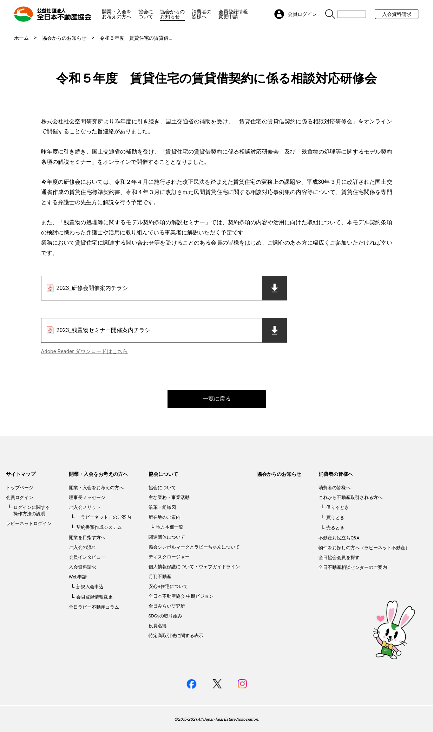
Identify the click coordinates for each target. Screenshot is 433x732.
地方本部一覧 (169, 527)
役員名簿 (158, 625)
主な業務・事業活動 (169, 497)
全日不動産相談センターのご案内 (353, 567)
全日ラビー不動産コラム (94, 607)
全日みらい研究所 (167, 606)
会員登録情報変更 (94, 597)
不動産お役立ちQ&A (339, 537)
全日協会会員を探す (339, 557)
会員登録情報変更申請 (233, 14)
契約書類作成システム (99, 527)
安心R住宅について (168, 586)
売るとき (335, 527)
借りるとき (337, 507)
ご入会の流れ (82, 547)
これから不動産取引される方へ (350, 497)
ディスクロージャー (169, 556)
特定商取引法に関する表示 (176, 635)
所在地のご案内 (165, 517)
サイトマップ (20, 474)
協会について (145, 14)
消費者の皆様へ (201, 14)
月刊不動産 (160, 576)
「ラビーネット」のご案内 (103, 517)
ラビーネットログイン (29, 523)
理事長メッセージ (87, 497)
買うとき (335, 517)
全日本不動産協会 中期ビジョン (181, 596)
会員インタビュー (87, 557)
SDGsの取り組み (166, 615)
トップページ (19, 487)
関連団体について (167, 537)
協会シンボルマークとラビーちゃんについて (194, 547)
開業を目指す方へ (87, 537)
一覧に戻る (217, 398)
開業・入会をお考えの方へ (116, 14)
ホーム (21, 38)
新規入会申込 (90, 586)
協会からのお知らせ (172, 14)
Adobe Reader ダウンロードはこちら (84, 351)
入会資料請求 (397, 14)
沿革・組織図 (162, 507)
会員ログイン (19, 497)
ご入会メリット (85, 507)
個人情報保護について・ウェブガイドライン (194, 566)
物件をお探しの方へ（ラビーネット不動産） (364, 547)
